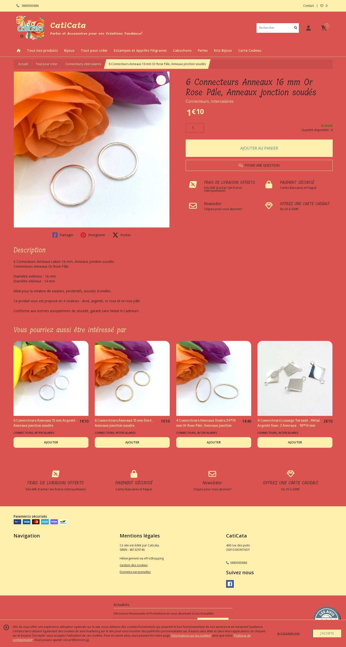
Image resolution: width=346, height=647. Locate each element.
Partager (62, 235)
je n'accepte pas (288, 633)
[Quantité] (195, 128)
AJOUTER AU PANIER (259, 148)
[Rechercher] (296, 28)
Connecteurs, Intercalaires (210, 101)
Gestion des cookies (133, 565)
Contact (308, 6)
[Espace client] (308, 28)
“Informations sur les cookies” (191, 635)
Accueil (23, 64)
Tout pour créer (47, 64)
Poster (121, 235)
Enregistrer (93, 235)
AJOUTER (51, 442)
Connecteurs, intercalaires (83, 64)
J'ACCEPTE (327, 633)
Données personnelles (135, 572)
